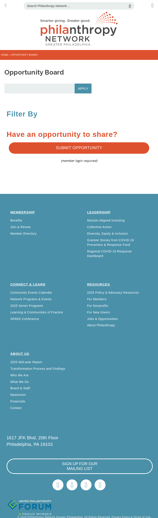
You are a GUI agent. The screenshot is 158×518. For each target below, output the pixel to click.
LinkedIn (71, 484)
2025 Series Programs (26, 305)
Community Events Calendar (31, 292)
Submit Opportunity (79, 148)
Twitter (57, 484)
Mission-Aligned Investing (106, 220)
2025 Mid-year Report (26, 362)
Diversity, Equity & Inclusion (107, 233)
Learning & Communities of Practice (36, 312)
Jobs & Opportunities (102, 319)
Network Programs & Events (31, 299)
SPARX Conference (24, 319)
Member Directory (23, 233)
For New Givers (98, 312)
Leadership (99, 212)
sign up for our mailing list (79, 466)
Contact (16, 408)
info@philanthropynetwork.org (86, 484)
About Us (19, 353)
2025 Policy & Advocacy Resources (113, 292)
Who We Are (19, 375)
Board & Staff (20, 388)
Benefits (16, 220)
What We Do (19, 382)
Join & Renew (20, 227)
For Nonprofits (97, 305)
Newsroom (18, 395)
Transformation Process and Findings (37, 368)
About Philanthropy (101, 325)
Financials (17, 401)
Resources (98, 284)
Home (4, 55)
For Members (97, 299)
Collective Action (99, 227)
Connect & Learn (27, 284)
